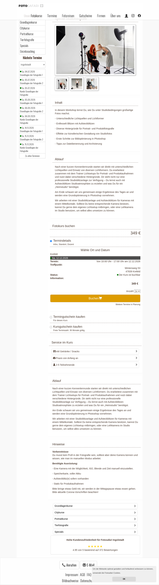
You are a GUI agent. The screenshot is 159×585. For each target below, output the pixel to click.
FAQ (89, 574)
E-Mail (88, 564)
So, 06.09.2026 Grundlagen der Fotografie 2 (31, 109)
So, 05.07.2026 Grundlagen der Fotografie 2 (31, 81)
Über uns (115, 15)
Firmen (101, 15)
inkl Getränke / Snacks (66, 351)
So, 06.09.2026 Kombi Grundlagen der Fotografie (29, 119)
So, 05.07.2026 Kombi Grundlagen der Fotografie (29, 91)
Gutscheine (85, 15)
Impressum (71, 574)
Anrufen (69, 564)
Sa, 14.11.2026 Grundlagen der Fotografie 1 (31, 129)
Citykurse (25, 28)
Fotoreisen (68, 15)
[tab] (95, 351)
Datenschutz (87, 580)
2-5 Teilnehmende (64, 365)
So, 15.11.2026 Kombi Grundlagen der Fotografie (29, 148)
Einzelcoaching (27, 51)
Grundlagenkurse (28, 22)
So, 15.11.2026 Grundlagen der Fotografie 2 (31, 137)
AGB (82, 574)
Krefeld (54, 254)
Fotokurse (36, 15)
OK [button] (124, 579)
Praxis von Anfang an (65, 358)
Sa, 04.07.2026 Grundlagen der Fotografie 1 (31, 73)
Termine (52, 15)
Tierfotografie (27, 40)
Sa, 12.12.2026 (60, 258)
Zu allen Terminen (32, 156)
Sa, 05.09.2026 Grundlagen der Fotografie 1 (31, 101)
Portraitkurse (26, 34)
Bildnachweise (70, 580)
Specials (24, 46)
